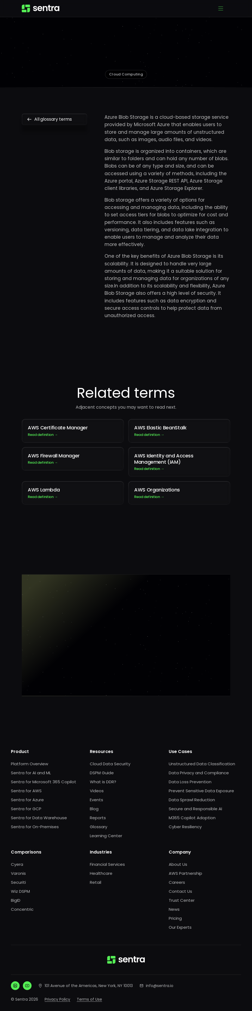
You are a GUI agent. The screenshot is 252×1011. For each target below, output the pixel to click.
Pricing (175, 918)
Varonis (18, 873)
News (174, 909)
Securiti (18, 882)
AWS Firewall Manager (73, 458)
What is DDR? (103, 782)
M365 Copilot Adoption (192, 818)
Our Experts (180, 927)
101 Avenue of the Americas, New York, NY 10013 (89, 985)
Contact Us (180, 891)
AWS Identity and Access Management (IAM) (179, 462)
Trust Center (182, 900)
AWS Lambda (73, 493)
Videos (97, 791)
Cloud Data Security (110, 764)
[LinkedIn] (15, 985)
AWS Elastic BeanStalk (179, 430)
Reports (98, 818)
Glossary (98, 827)
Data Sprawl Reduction (192, 800)
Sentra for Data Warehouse (39, 818)
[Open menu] (221, 8)
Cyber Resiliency (185, 827)
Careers (177, 882)
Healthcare (101, 873)
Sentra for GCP (26, 809)
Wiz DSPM (20, 891)
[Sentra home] (40, 8)
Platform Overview (29, 764)
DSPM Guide (102, 773)
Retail (95, 882)
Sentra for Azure (27, 800)
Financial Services (107, 864)
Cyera (17, 864)
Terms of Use (89, 999)
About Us (178, 864)
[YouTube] (27, 985)
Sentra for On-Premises (35, 827)
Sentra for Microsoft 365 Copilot (43, 782)
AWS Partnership (185, 873)
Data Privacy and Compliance (199, 773)
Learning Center (106, 836)
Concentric (22, 909)
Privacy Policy (57, 999)
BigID (15, 900)
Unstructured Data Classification (202, 764)
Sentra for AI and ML (31, 773)
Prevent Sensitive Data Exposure (201, 791)
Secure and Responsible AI (195, 809)
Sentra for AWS (26, 791)
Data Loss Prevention (190, 782)
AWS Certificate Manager (73, 430)
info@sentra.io (159, 985)
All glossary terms (54, 119)
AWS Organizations (179, 493)
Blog (94, 809)
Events (96, 800)
